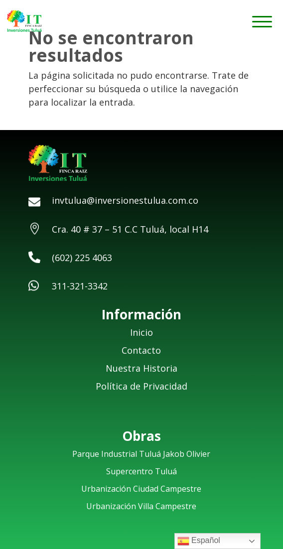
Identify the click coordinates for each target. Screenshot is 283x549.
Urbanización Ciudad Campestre (141, 488)
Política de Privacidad (141, 386)
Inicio (141, 332)
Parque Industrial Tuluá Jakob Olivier (141, 453)
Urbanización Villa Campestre (141, 506)
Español (198, 541)
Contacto (141, 350)
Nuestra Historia (141, 368)
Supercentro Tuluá (141, 471)
